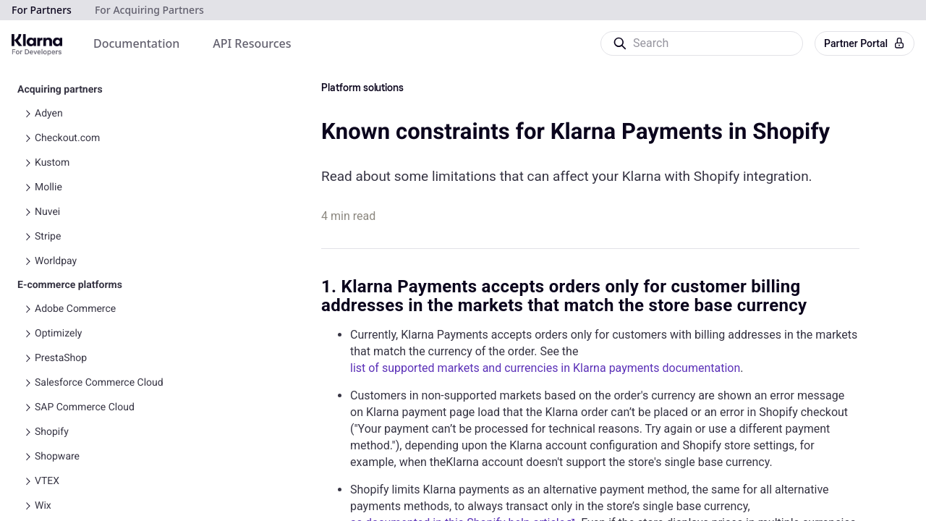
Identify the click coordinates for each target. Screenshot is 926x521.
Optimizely (58, 333)
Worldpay (56, 261)
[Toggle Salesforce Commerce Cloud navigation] (27, 382)
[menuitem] (136, 43)
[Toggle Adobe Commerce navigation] (27, 309)
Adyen (49, 113)
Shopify (52, 432)
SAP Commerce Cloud (85, 407)
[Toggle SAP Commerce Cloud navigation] (27, 407)
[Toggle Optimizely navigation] (27, 333)
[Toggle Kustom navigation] (27, 162)
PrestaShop (61, 358)
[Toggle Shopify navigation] (27, 432)
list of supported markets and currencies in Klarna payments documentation (545, 368)
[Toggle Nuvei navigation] (27, 212)
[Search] (701, 43)
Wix (43, 506)
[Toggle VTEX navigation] (27, 481)
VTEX (47, 481)
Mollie (48, 187)
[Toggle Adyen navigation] (27, 113)
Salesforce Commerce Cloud (99, 383)
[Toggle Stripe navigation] (27, 236)
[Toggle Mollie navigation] (27, 187)
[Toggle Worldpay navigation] (27, 261)
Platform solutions (362, 88)
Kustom (52, 163)
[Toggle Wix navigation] (27, 505)
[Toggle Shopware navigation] (27, 456)
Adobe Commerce (75, 309)
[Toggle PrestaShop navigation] (27, 358)
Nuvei (47, 212)
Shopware (57, 456)
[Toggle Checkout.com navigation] (27, 138)
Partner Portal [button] (864, 43)
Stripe (48, 236)
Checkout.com (67, 138)
